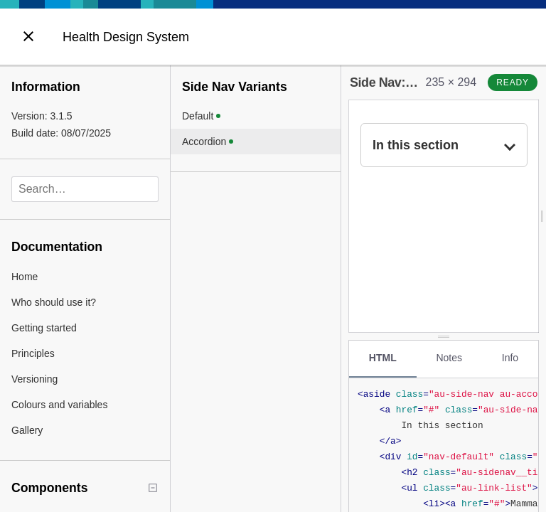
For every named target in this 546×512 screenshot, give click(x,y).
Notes (449, 357)
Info (510, 357)
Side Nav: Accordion (418, 82)
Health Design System (126, 37)
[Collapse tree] (153, 488)
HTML (383, 357)
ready (512, 82)
